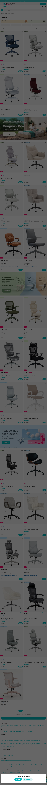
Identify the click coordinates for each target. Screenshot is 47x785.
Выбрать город (27, 779)
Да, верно (18, 779)
